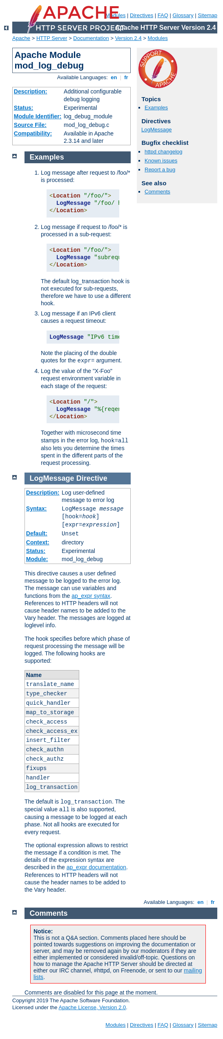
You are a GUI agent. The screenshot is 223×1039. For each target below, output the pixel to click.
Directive (91, 478)
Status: (23, 107)
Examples (156, 107)
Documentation (91, 38)
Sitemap (207, 15)
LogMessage (156, 130)
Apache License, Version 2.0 (92, 1007)
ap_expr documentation (96, 867)
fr (126, 77)
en (113, 77)
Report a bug (160, 170)
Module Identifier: (38, 116)
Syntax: (36, 508)
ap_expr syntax (90, 596)
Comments (157, 192)
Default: (36, 533)
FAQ (163, 15)
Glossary (182, 15)
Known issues (161, 161)
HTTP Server (51, 38)
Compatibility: (33, 133)
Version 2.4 (128, 38)
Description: (30, 91)
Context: (37, 542)
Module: (37, 559)
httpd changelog (164, 152)
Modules (158, 38)
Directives (141, 15)
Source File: (30, 125)
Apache (21, 38)
